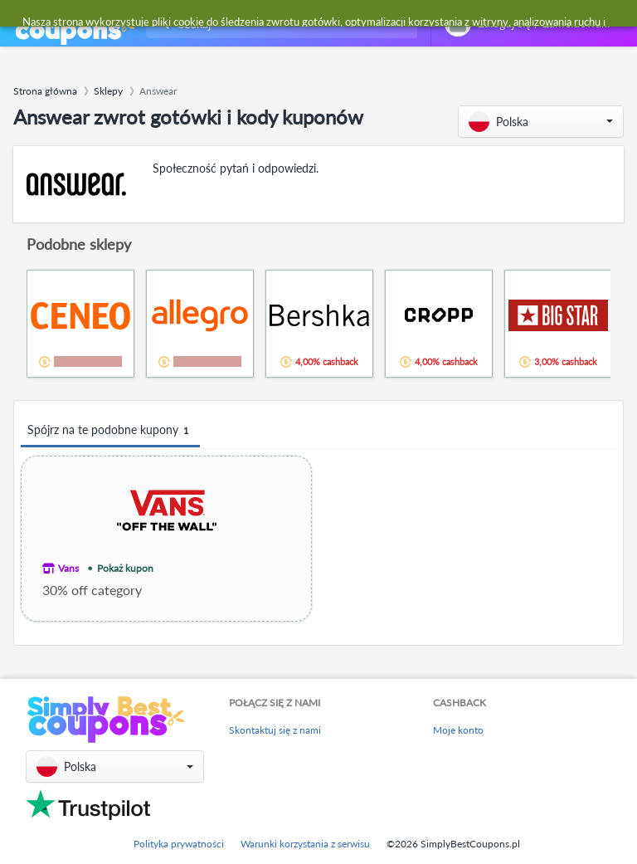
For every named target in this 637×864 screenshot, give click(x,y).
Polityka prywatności (179, 843)
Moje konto (458, 730)
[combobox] (278, 23)
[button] (541, 121)
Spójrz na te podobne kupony (110, 430)
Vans (68, 568)
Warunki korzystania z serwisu (305, 843)
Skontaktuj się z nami (275, 730)
